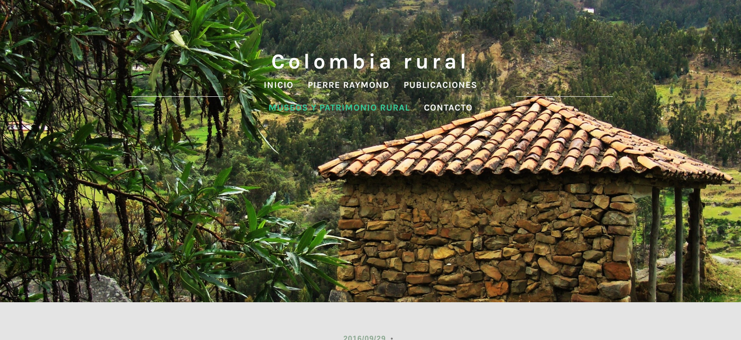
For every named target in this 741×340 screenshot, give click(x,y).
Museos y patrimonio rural (339, 107)
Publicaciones (440, 85)
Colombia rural (370, 61)
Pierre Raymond (348, 85)
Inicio (278, 85)
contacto (448, 107)
